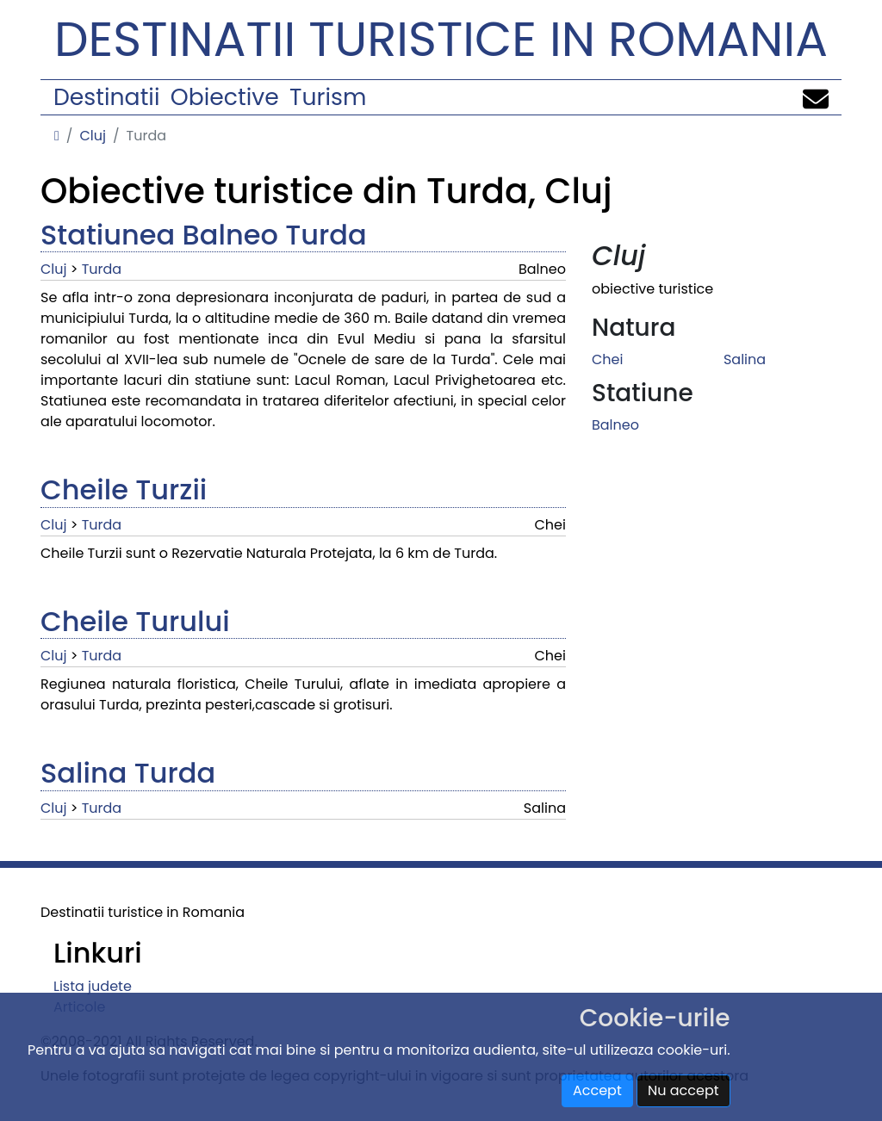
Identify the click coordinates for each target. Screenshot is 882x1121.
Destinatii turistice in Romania (441, 39)
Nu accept (683, 1090)
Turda (102, 269)
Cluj (92, 136)
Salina (745, 359)
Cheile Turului (135, 621)
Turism (327, 97)
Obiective (225, 97)
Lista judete (92, 986)
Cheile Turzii (123, 489)
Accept (597, 1090)
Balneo (615, 425)
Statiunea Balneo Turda (203, 234)
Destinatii (106, 97)
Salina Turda (127, 772)
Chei (607, 359)
